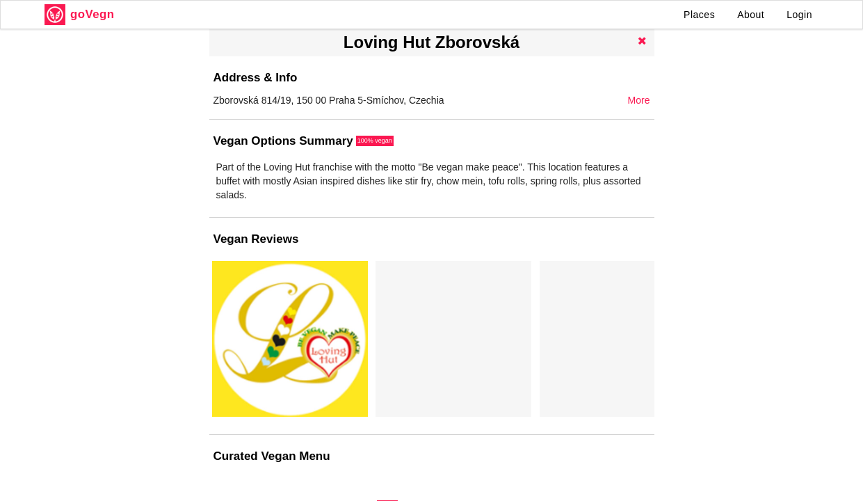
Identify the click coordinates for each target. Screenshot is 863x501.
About (750, 14)
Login (799, 14)
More (639, 100)
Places (699, 14)
